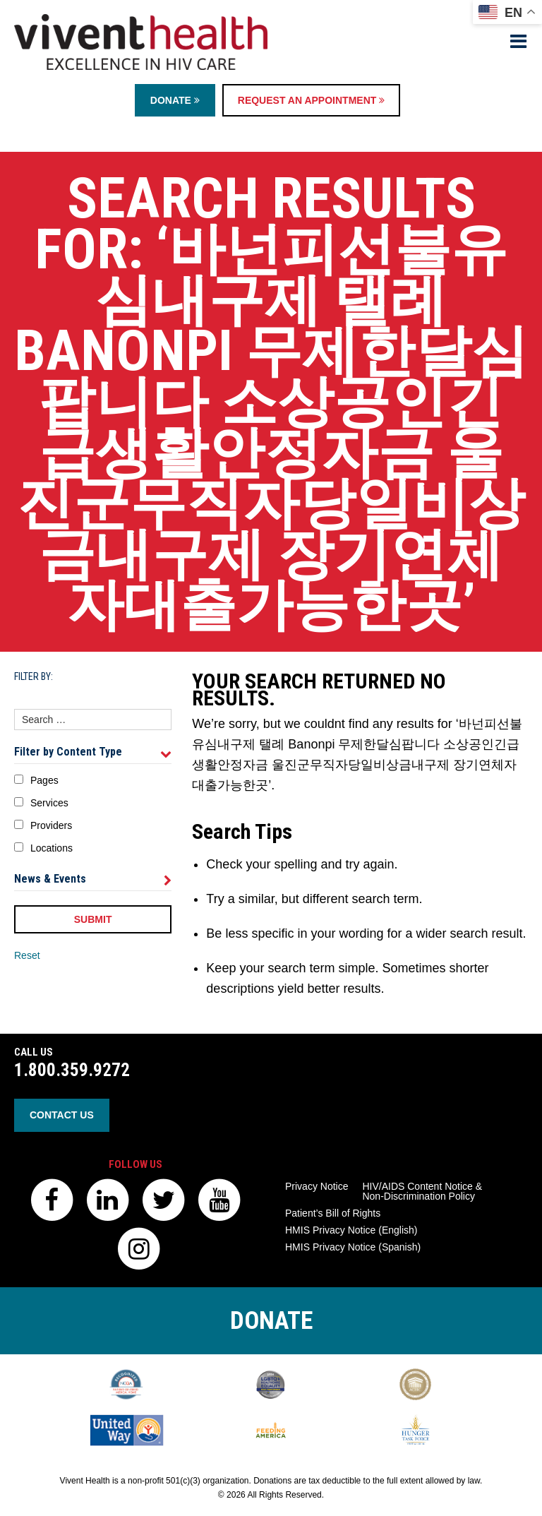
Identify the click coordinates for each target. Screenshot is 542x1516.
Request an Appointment (311, 100)
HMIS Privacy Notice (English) (351, 1230)
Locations (51, 848)
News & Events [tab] (92, 879)
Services (49, 802)
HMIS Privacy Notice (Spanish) (353, 1247)
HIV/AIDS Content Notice (422, 1191)
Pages (44, 780)
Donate (175, 100)
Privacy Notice (316, 1186)
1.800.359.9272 (72, 1070)
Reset (27, 955)
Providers (51, 825)
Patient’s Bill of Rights (332, 1213)
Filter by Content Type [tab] (92, 752)
